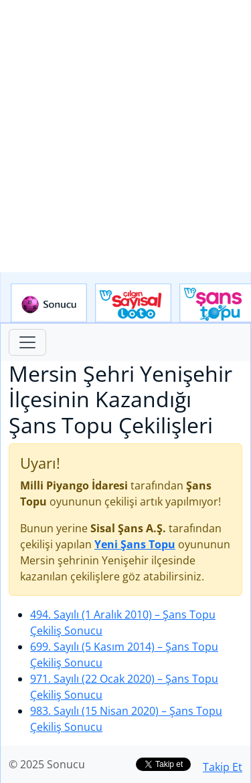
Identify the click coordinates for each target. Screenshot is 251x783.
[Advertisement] (125, 136)
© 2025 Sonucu (47, 764)
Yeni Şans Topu (134, 544)
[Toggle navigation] (27, 342)
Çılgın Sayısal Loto (133, 304)
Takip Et (222, 767)
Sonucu (49, 304)
